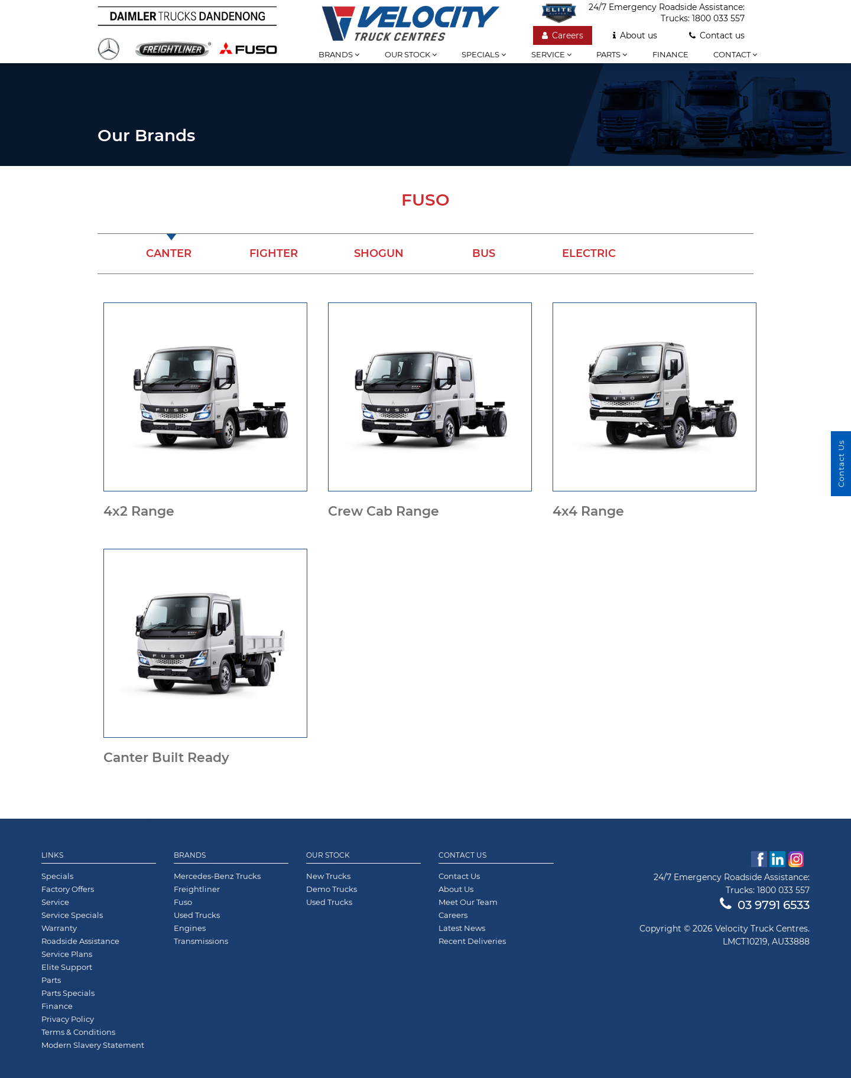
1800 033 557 (718, 18)
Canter (168, 253)
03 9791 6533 (765, 905)
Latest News (462, 928)
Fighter (273, 253)
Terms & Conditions (78, 1032)
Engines (190, 928)
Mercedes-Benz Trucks (217, 876)
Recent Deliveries (472, 941)
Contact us (717, 35)
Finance (670, 54)
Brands (339, 54)
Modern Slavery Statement (92, 1045)
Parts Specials (68, 993)
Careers (562, 35)
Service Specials (72, 915)
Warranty (59, 928)
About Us (456, 889)
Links (52, 855)
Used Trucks (197, 915)
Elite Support (66, 967)
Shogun (379, 253)
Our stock (411, 54)
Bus (483, 253)
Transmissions (201, 941)
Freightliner (197, 889)
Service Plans (66, 954)
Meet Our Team (468, 902)
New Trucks (328, 876)
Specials (484, 54)
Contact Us (462, 855)
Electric (589, 253)
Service (551, 54)
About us (635, 35)
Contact (735, 54)
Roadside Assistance (80, 941)
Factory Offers (67, 889)
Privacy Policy (67, 1019)
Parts (611, 54)
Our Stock (328, 855)
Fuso (183, 902)
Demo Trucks (331, 889)
